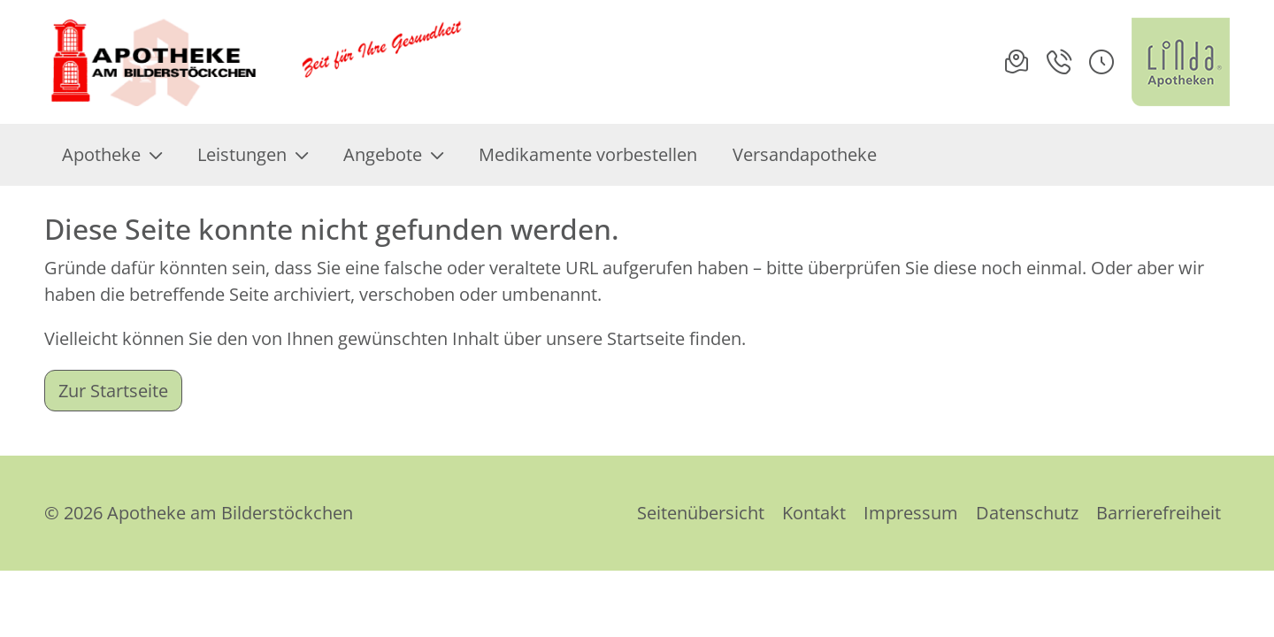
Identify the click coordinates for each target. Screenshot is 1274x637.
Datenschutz (1027, 513)
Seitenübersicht (700, 513)
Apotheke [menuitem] (112, 154)
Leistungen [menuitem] (252, 154)
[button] (1101, 62)
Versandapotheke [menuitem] (805, 154)
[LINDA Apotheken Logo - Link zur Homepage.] (1181, 62)
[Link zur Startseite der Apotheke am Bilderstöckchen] (257, 62)
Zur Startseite (113, 391)
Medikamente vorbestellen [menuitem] (588, 154)
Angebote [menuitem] (393, 154)
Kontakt (814, 513)
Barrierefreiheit (1158, 513)
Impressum (910, 513)
